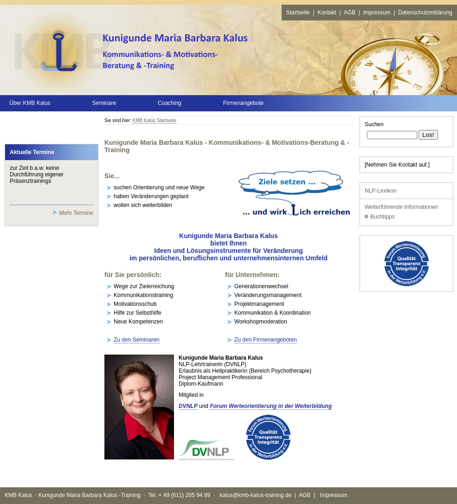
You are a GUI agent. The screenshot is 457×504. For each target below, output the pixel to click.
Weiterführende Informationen (401, 207)
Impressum (376, 12)
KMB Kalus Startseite (154, 120)
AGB (349, 12)
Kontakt (326, 12)
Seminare (104, 103)
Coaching (169, 103)
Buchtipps (382, 216)
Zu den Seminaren (137, 339)
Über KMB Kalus (30, 103)
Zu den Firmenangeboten (265, 339)
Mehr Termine (76, 213)
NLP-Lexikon (381, 190)
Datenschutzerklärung (425, 12)
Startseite (298, 12)
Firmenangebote (243, 103)
